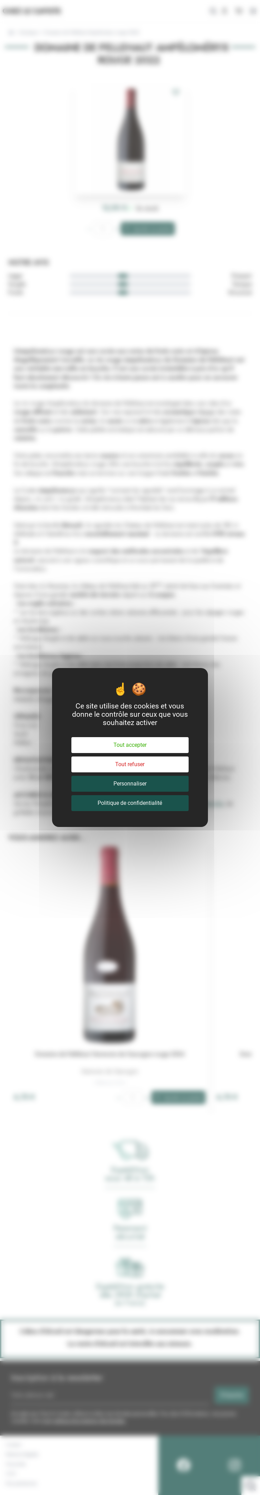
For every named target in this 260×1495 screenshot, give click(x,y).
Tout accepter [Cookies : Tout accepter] (130, 745)
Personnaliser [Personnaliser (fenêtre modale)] (130, 783)
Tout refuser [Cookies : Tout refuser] (129, 764)
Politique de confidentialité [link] (130, 803)
